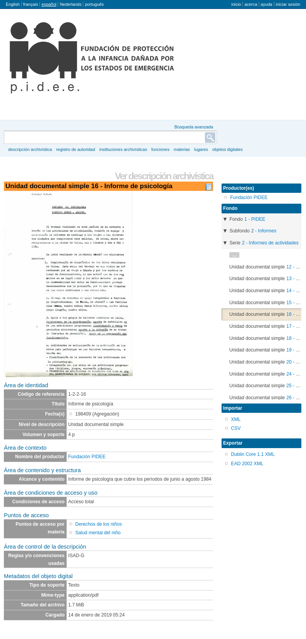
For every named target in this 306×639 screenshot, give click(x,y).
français (30, 4)
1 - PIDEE (254, 219)
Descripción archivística (30, 149)
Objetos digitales (227, 149)
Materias (182, 149)
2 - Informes (263, 231)
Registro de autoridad (75, 149)
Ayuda (266, 4)
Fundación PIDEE (87, 456)
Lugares (201, 149)
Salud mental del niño (97, 532)
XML (236, 419)
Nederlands (70, 4)
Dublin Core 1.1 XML (253, 454)
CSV (236, 428)
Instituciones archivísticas (123, 149)
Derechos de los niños (98, 524)
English (13, 4)
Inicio (236, 4)
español (48, 4)
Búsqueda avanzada (193, 127)
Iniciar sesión (288, 4)
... (234, 255)
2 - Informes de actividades (270, 243)
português (94, 4)
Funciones (160, 149)
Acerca (250, 4)
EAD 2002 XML (247, 463)
